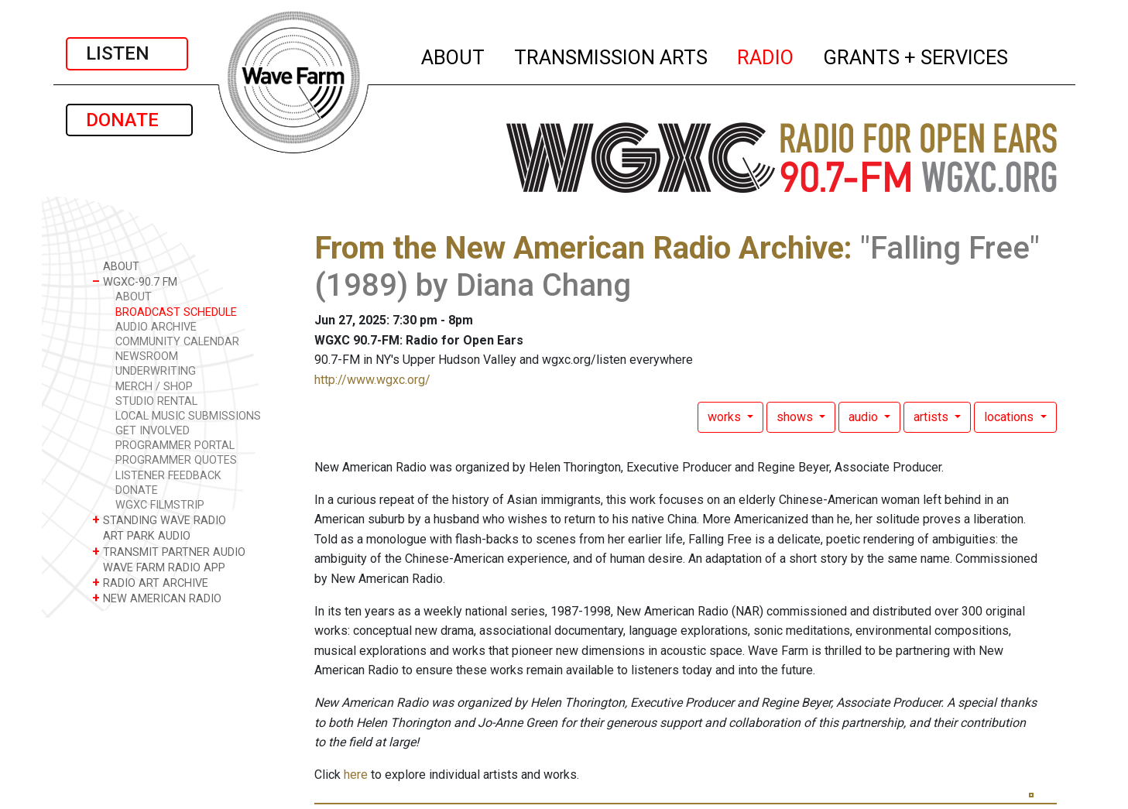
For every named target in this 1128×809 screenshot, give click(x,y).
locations (1010, 417)
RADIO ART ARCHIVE (150, 582)
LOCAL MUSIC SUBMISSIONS (188, 416)
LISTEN (127, 53)
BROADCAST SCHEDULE (176, 312)
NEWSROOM (146, 356)
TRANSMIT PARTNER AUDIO (168, 551)
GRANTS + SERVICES (916, 55)
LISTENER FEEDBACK (168, 475)
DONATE (129, 120)
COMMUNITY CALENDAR (177, 341)
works (726, 417)
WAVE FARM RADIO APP (158, 567)
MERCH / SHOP (154, 386)
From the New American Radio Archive (579, 248)
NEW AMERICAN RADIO (156, 598)
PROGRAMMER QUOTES (176, 460)
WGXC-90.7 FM (134, 281)
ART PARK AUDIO (141, 535)
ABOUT (454, 55)
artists (932, 417)
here (356, 774)
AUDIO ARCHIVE (156, 327)
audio (865, 417)
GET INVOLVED (152, 430)
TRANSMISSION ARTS (611, 55)
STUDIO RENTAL (156, 401)
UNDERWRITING (155, 371)
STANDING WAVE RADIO (159, 519)
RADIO (766, 55)
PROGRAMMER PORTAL (175, 445)
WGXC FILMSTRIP (159, 505)
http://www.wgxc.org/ (372, 379)
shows (796, 417)
